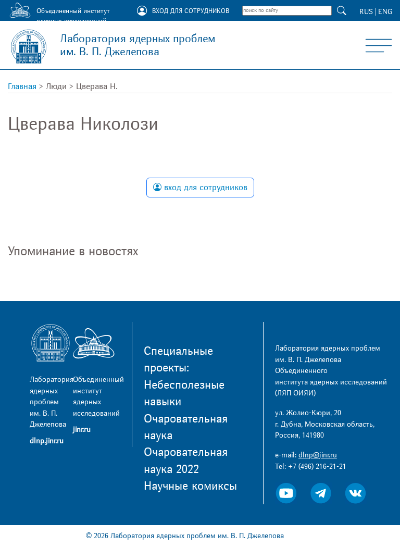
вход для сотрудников (200, 187)
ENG (385, 11)
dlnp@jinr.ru (317, 455)
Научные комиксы (190, 486)
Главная (22, 86)
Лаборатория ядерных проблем (137, 45)
